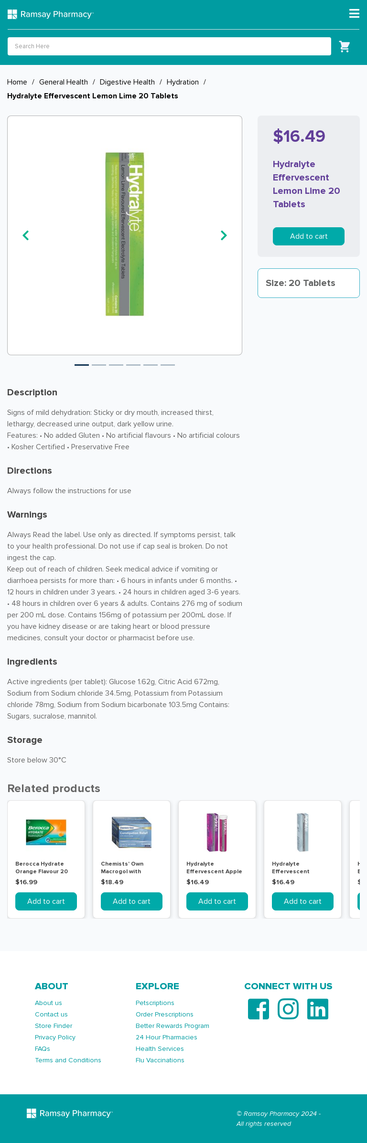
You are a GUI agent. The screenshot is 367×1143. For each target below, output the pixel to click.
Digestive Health (127, 82)
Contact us (51, 1014)
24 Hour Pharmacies (166, 1037)
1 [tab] (82, 365)
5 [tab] (150, 365)
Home (17, 82)
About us (48, 1003)
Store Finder (53, 1026)
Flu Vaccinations (160, 1060)
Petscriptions (155, 1003)
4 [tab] (133, 365)
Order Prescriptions (165, 1014)
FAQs (42, 1049)
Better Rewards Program (172, 1026)
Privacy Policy (55, 1037)
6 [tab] (168, 365)
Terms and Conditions (68, 1060)
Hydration (183, 82)
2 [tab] (99, 365)
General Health (63, 82)
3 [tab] (116, 365)
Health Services (160, 1049)
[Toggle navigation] (354, 14)
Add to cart (309, 236)
